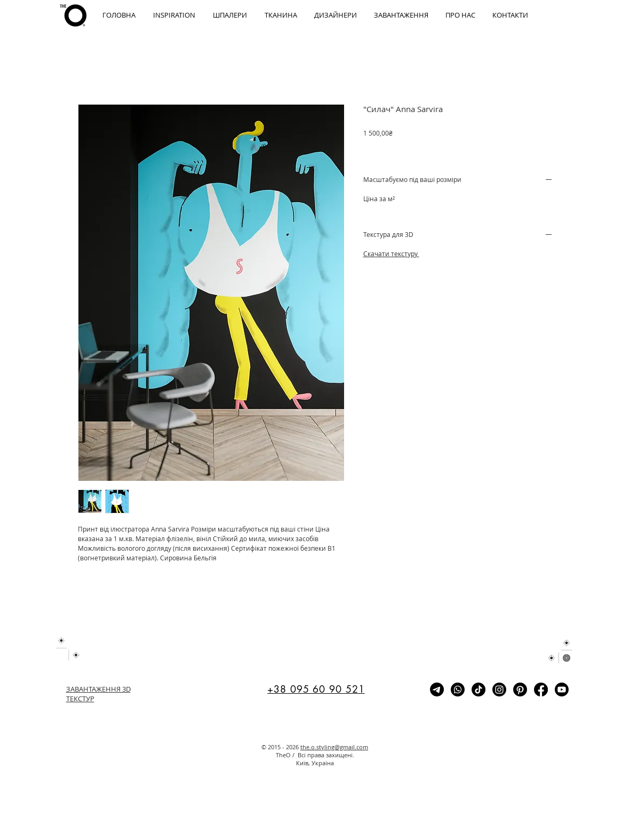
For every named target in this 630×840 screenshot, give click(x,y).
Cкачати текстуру (391, 253)
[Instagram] (499, 689)
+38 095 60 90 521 (315, 689)
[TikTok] (478, 689)
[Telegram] (437, 689)
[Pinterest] (520, 689)
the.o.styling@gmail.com (334, 747)
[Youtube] (562, 689)
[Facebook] (541, 689)
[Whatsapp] (458, 689)
